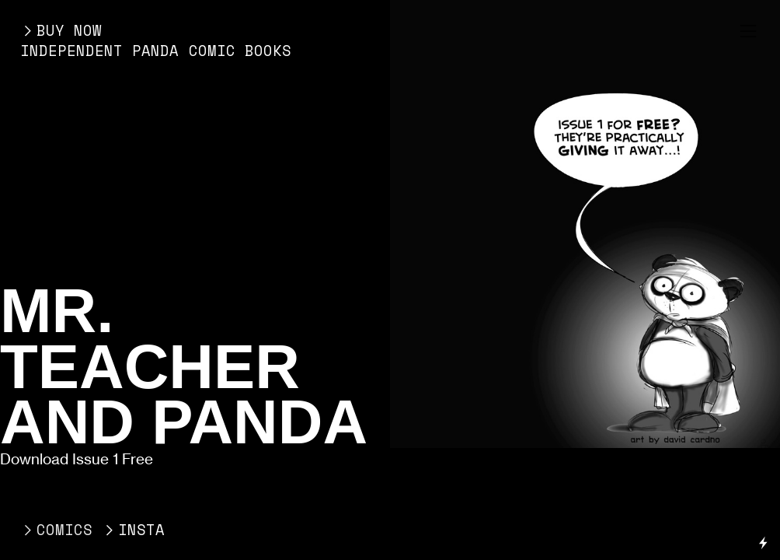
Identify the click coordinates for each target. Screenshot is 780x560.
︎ (748, 31)
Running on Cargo (762, 476)
